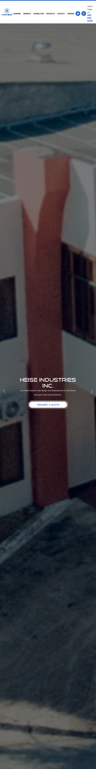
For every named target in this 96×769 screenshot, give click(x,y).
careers (70, 14)
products (50, 14)
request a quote (48, 405)
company (17, 14)
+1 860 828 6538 (89, 16)
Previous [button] (3, 390)
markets (27, 14)
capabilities (38, 14)
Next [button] (93, 393)
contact (61, 14)
